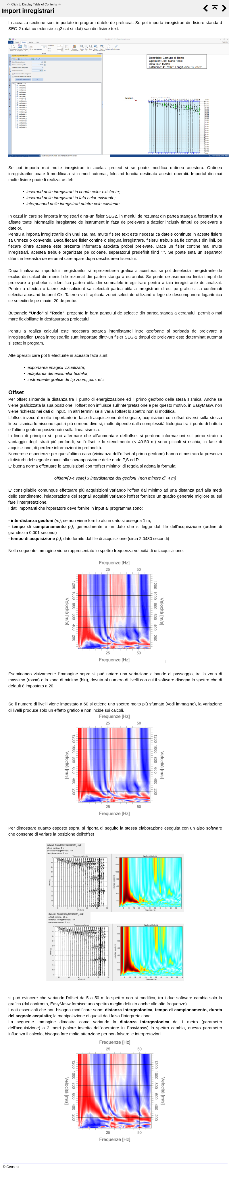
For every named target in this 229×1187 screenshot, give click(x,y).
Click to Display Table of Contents (34, 4)
